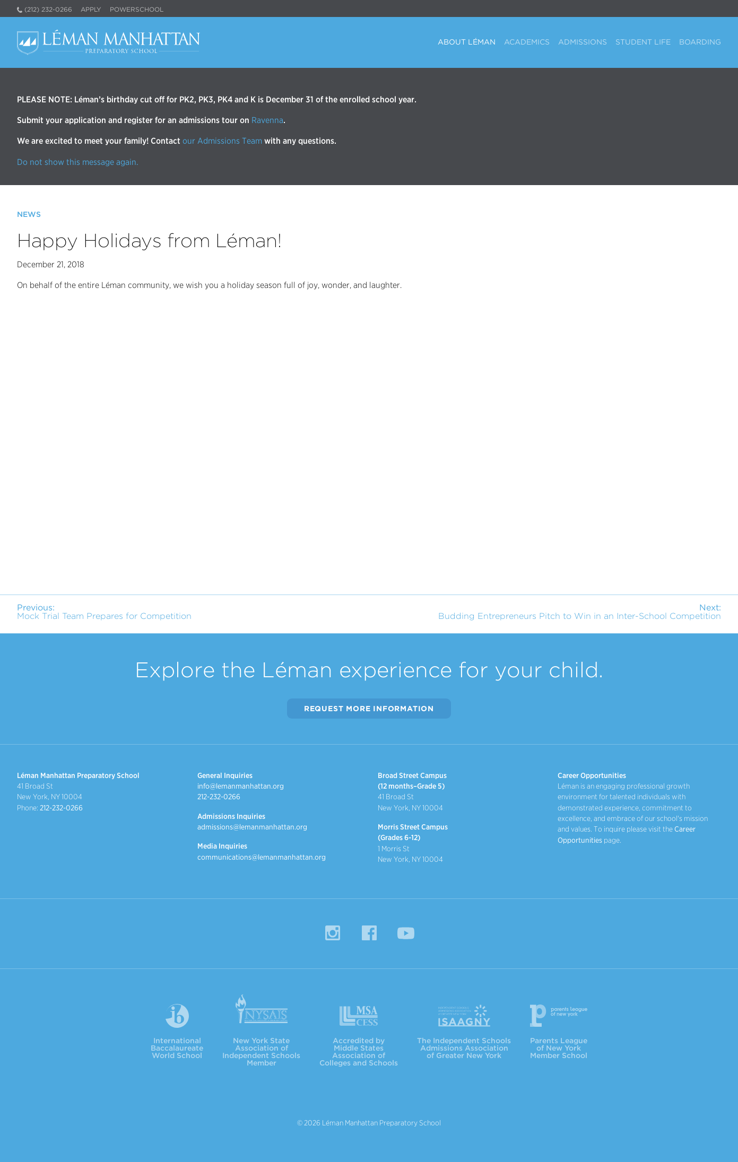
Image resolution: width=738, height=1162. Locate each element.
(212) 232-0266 (48, 9)
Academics (527, 42)
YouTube (405, 932)
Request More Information (369, 708)
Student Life (643, 42)
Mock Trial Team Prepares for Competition (104, 611)
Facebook (369, 932)
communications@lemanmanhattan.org (261, 857)
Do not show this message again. (77, 162)
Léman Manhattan (110, 42)
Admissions (582, 42)
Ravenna (266, 120)
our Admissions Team (222, 141)
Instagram (332, 932)
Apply (91, 9)
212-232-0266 (61, 807)
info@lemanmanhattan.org (240, 786)
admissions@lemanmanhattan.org (252, 827)
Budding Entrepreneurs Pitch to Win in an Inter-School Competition (579, 611)
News (29, 214)
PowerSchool (136, 9)
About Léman (467, 42)
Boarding (700, 42)
